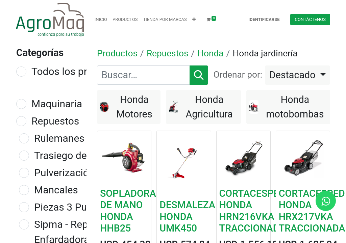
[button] (194, 20)
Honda (210, 53)
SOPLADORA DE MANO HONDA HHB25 (128, 211)
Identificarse (263, 19)
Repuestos (55, 121)
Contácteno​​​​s (310, 19)
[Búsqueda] (199, 75)
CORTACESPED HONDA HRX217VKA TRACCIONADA (312, 211)
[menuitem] (101, 20)
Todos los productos (77, 71)
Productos (117, 53)
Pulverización (64, 173)
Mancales (56, 190)
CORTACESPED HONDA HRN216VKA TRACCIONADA (252, 211)
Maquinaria (56, 104)
